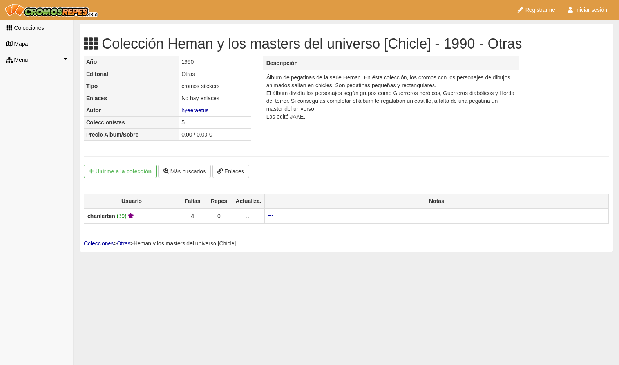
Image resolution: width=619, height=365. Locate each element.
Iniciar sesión (587, 10)
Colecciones (25, 28)
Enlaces (230, 171)
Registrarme (536, 10)
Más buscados (184, 171)
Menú (36, 59)
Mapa (17, 44)
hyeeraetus (194, 110)
